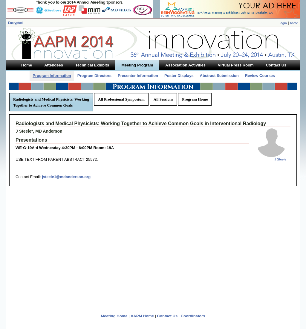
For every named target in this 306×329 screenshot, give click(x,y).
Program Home (195, 99)
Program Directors (94, 75)
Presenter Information (138, 75)
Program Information (52, 75)
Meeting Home (114, 316)
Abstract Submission (219, 75)
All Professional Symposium (121, 99)
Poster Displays (179, 75)
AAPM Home (142, 316)
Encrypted (15, 23)
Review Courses (260, 75)
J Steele (280, 159)
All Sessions (163, 99)
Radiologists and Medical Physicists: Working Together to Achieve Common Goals (51, 102)
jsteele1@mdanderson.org (66, 177)
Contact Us (167, 316)
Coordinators (193, 316)
